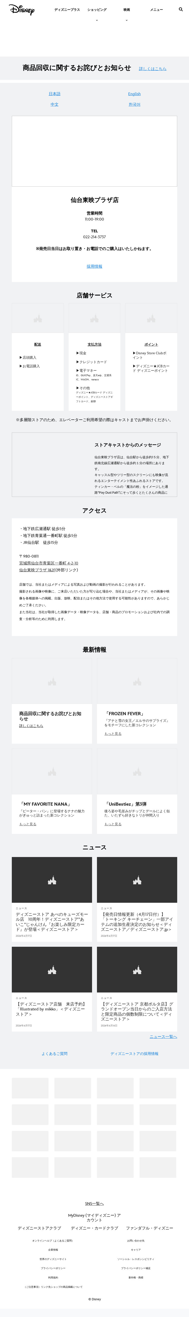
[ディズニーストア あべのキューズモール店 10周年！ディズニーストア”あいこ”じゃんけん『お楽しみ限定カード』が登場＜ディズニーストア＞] (52, 925)
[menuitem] (67, 9)
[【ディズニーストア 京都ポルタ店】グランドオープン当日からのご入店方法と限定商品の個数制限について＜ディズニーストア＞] (137, 1014)
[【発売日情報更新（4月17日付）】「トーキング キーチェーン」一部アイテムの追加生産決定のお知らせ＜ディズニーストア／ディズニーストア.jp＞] (137, 925)
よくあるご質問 (54, 1056)
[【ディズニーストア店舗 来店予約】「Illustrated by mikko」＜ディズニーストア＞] (52, 1011)
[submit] (181, 9)
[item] (97, 9)
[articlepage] (52, 882)
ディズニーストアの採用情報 (134, 1056)
